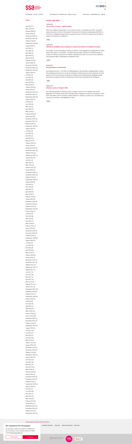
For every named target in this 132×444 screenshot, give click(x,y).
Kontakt (40, 14)
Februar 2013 (30, 401)
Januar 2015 (29, 345)
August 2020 (29, 182)
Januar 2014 (29, 374)
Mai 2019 (28, 218)
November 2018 (30, 233)
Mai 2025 (28, 53)
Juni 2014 (28, 362)
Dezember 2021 (30, 148)
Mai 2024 (28, 80)
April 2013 (29, 396)
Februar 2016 (30, 313)
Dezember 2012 (30, 406)
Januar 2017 (29, 286)
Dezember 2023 (30, 92)
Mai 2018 (28, 248)
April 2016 (29, 308)
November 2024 (30, 67)
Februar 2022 (30, 143)
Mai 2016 (28, 306)
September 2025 (31, 43)
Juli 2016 (28, 301)
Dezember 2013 (30, 376)
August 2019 (29, 211)
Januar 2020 (29, 199)
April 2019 (29, 221)
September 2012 (31, 413)
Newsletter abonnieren (47, 425)
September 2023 (31, 97)
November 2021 (30, 150)
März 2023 (29, 111)
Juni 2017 (28, 274)
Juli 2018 (28, 243)
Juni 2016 (28, 303)
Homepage (29, 14)
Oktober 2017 (30, 265)
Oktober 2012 (30, 411)
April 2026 (29, 26)
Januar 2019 (29, 228)
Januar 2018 (29, 257)
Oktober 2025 (30, 41)
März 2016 (29, 311)
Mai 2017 (28, 277)
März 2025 (29, 58)
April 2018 (29, 250)
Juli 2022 (28, 131)
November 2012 (30, 408)
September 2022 (31, 126)
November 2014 (30, 350)
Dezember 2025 (30, 36)
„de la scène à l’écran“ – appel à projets (59, 26)
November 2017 (30, 262)
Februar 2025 (30, 60)
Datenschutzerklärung (15, 433)
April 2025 (29, 55)
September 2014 (31, 355)
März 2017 (29, 282)
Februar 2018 (30, 255)
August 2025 (29, 46)
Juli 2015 (28, 330)
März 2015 (29, 340)
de (101, 2)
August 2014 (29, 357)
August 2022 (29, 128)
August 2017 (29, 269)
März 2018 (29, 252)
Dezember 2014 (30, 347)
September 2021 (31, 155)
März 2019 (29, 223)
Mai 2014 (28, 364)
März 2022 (29, 140)
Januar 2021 (29, 170)
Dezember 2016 (30, 289)
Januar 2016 (29, 316)
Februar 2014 (30, 372)
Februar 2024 (30, 87)
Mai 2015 (28, 335)
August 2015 (29, 328)
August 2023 (29, 99)
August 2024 (29, 72)
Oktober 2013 (30, 381)
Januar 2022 (29, 145)
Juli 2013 (28, 389)
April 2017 (29, 279)
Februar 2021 (30, 167)
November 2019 (30, 204)
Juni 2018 (28, 245)
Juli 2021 (28, 160)
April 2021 (29, 162)
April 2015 (29, 338)
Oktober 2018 (30, 235)
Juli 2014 (28, 359)
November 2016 (30, 291)
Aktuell (103, 14)
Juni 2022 (28, 133)
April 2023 (29, 109)
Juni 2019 (28, 216)
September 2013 (31, 384)
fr (99, 2)
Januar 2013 (29, 403)
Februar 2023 (30, 114)
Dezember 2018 (30, 230)
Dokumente (86, 14)
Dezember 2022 (30, 119)
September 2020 (31, 179)
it (103, 2)
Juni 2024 (28, 77)
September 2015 (31, 325)
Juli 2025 (28, 48)
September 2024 (31, 70)
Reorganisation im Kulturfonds (56, 67)
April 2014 (29, 367)
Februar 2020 (30, 196)
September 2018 (31, 238)
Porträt (35, 14)
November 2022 (30, 121)
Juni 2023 (28, 104)
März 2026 (29, 29)
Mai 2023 (28, 106)
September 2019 (31, 209)
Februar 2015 (30, 342)
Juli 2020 (28, 184)
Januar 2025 (29, 63)
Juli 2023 (28, 102)
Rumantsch (77, 425)
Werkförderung (95, 14)
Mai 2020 (28, 189)
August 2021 (29, 157)
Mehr (48, 39)
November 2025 (30, 38)
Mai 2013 (28, 393)
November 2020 (30, 175)
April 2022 (29, 138)
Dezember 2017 (30, 260)
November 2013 (30, 379)
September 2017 (31, 267)
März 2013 (29, 398)
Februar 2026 (30, 31)
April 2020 (29, 192)
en (105, 2)
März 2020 (29, 194)
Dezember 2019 (30, 201)
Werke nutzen (72, 14)
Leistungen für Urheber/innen (58, 14)
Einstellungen (13, 437)
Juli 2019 (28, 213)
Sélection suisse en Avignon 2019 (57, 88)
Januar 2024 (29, 89)
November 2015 (30, 321)
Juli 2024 (28, 75)
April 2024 (29, 82)
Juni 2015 (28, 333)
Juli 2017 (28, 272)
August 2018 (29, 240)
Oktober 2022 (30, 123)
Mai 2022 (28, 136)
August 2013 (29, 386)
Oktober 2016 (30, 294)
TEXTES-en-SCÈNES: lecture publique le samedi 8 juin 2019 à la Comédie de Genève (73, 47)
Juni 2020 (28, 187)
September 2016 (31, 296)
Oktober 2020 (30, 177)
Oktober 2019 (30, 206)
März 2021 (29, 165)
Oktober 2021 (30, 153)
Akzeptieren (30, 437)
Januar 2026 (29, 33)
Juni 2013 (28, 391)
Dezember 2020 (30, 172)
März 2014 (29, 369)
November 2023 (30, 94)
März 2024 (29, 84)
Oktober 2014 (30, 352)
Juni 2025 (28, 50)
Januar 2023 (29, 116)
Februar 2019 (30, 226)
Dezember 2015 (30, 318)
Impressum (57, 425)
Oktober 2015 (30, 323)
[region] (21, 432)
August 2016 (29, 299)
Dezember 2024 (30, 65)
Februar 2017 (30, 284)
